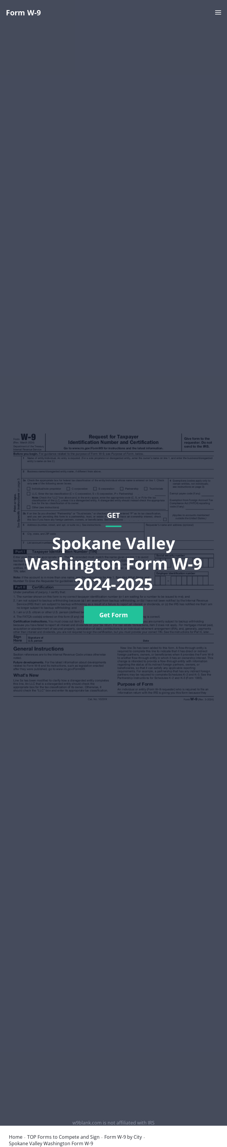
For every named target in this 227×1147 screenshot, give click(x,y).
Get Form (113, 615)
